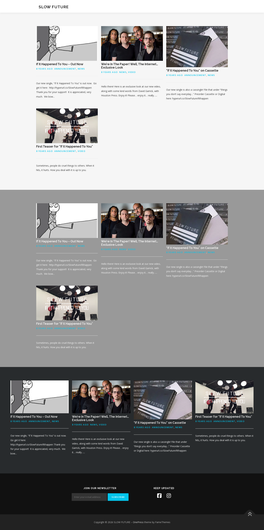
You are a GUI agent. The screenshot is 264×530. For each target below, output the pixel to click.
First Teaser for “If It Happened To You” (64, 146)
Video (132, 72)
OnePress (138, 522)
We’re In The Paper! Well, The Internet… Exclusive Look (129, 65)
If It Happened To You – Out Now (59, 64)
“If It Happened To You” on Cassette (192, 70)
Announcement (65, 68)
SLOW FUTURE (54, 7)
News (81, 68)
